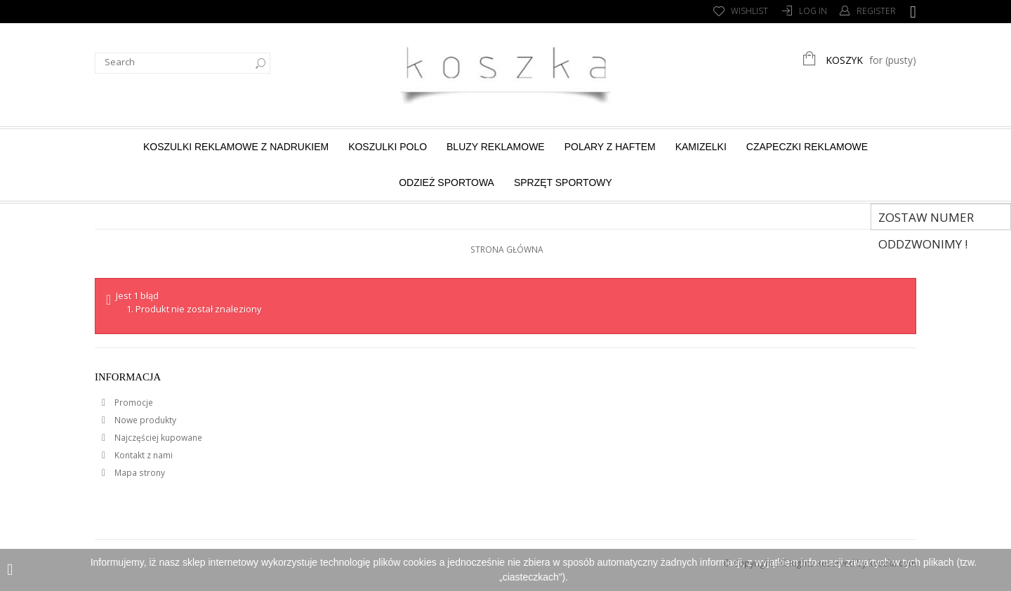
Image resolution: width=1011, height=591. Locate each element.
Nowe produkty (144, 420)
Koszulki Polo (387, 146)
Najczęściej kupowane (157, 438)
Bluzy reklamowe (496, 146)
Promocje (132, 403)
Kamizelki (701, 146)
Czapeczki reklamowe (807, 146)
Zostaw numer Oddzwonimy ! (926, 219)
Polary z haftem (610, 146)
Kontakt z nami (142, 455)
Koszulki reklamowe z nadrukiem (236, 146)
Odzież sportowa (446, 182)
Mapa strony (138, 473)
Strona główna (506, 249)
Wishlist (749, 11)
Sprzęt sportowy (563, 182)
